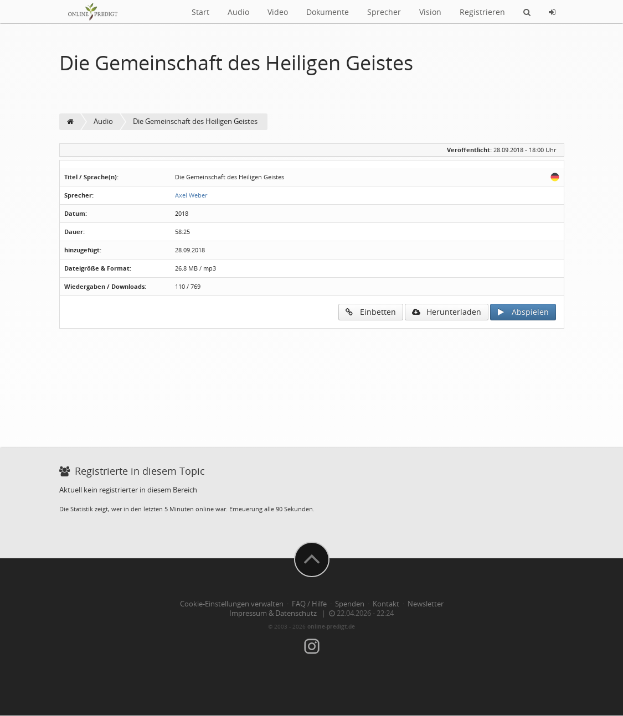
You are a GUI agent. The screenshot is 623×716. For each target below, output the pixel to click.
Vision (430, 12)
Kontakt (386, 604)
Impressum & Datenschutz (273, 613)
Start (200, 12)
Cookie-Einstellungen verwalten (232, 604)
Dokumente (327, 12)
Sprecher (384, 12)
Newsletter (426, 604)
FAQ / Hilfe (309, 604)
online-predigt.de (331, 626)
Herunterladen (446, 312)
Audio (238, 12)
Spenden (349, 604)
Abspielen (523, 312)
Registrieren (482, 12)
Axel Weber (191, 195)
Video (277, 12)
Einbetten (371, 312)
